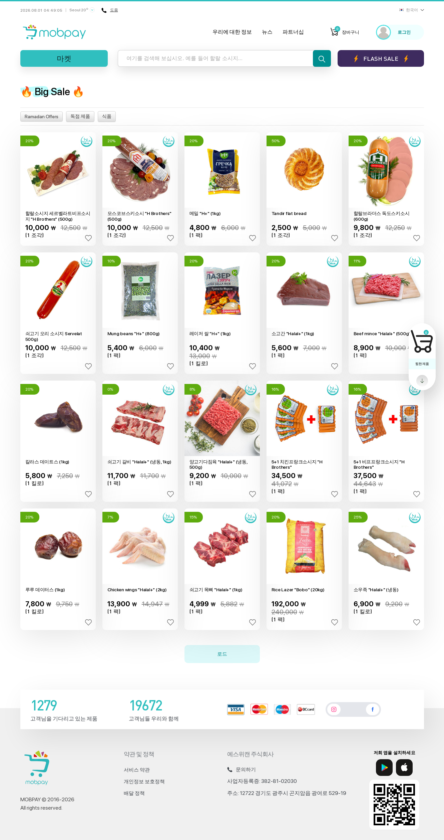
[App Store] (404, 767)
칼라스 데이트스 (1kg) (47, 461)
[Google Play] (384, 767)
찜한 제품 (422, 364)
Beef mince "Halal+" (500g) (382, 333)
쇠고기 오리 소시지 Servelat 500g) (53, 336)
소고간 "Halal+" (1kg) (293, 333)
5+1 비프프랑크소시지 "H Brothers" (379, 464)
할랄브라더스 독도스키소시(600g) (382, 216)
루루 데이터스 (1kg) (45, 589)
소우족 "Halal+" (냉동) (376, 589)
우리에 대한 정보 (232, 32)
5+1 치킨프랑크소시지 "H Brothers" (297, 464)
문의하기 (241, 770)
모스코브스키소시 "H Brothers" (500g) (139, 216)
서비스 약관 (137, 770)
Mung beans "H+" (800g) (133, 333)
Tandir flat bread (289, 213)
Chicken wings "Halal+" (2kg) (137, 589)
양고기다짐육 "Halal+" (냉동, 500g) (218, 464)
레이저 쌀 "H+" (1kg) (210, 333)
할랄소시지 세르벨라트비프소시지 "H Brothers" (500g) (57, 216)
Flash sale (381, 58)
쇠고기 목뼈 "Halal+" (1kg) (216, 589)
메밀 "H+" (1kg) (205, 213)
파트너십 (293, 32)
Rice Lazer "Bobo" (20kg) (298, 589)
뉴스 (267, 32)
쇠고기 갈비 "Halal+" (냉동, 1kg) (139, 461)
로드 (222, 654)
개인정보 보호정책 (144, 782)
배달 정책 (134, 793)
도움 (110, 10)
